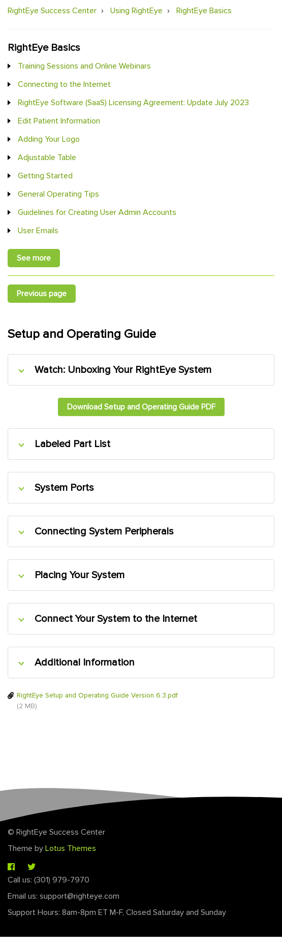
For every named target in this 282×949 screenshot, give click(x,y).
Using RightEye (136, 11)
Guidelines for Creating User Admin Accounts (97, 212)
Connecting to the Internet (64, 84)
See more (34, 258)
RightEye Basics (204, 11)
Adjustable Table (47, 157)
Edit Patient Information (59, 121)
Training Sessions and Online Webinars (84, 66)
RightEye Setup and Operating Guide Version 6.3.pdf (97, 695)
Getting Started (45, 176)
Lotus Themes (70, 848)
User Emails (38, 231)
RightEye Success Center (52, 11)
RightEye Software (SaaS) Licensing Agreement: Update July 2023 (133, 103)
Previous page (42, 294)
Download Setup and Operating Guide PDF (141, 407)
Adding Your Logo (49, 139)
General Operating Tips (58, 194)
